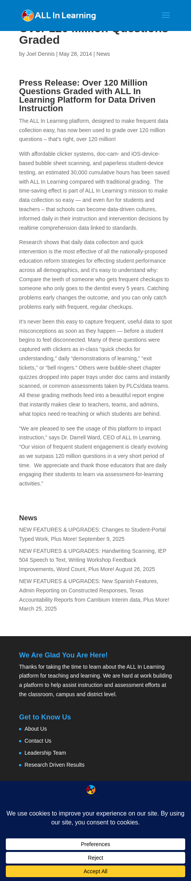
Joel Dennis (40, 54)
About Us (35, 729)
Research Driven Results (54, 765)
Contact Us (37, 741)
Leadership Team (45, 753)
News (103, 54)
